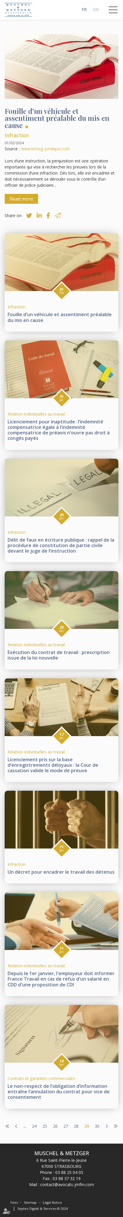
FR (84, 9)
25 (44, 1126)
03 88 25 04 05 (69, 1172)
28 (76, 1126)
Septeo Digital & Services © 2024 (42, 1208)
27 (65, 1126)
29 (86, 1126)
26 (55, 1126)
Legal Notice (52, 1202)
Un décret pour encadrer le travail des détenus (61, 872)
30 (97, 1126)
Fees (14, 1202)
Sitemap (30, 1202)
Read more (21, 199)
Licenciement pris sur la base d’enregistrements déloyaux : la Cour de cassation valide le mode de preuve (53, 765)
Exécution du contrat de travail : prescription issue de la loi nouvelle (59, 655)
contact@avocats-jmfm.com (67, 1184)
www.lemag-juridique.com (45, 148)
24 (34, 1126)
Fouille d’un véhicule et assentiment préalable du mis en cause (60, 317)
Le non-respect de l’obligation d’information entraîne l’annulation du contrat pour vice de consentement (59, 1091)
